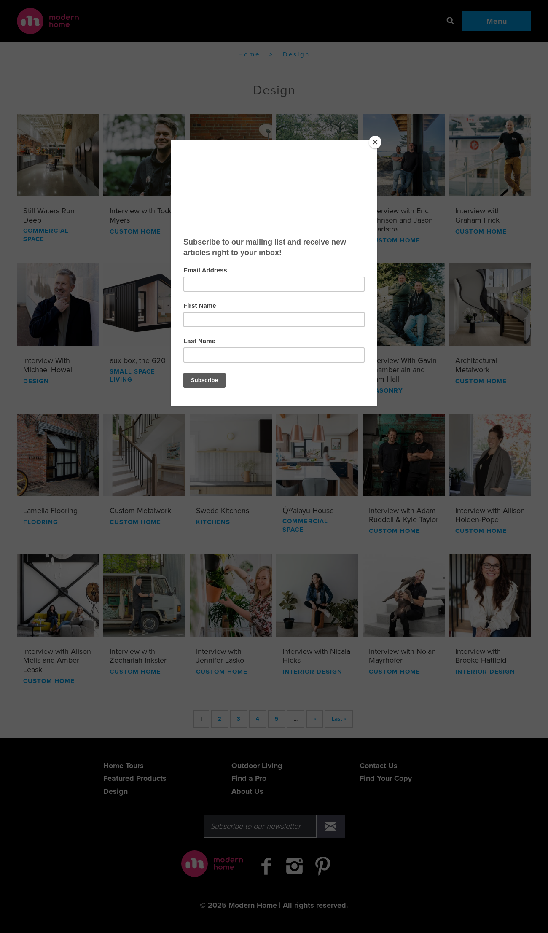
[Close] (375, 142)
